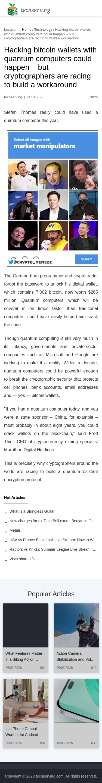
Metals (15, 530)
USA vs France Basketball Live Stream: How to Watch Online (54, 540)
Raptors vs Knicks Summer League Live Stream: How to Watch (54, 549)
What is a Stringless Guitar (32, 511)
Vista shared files (24, 559)
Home (27, 29)
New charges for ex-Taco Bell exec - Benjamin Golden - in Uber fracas (54, 521)
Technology (43, 29)
